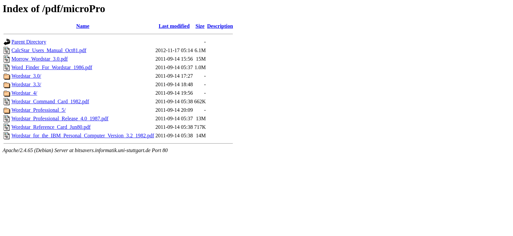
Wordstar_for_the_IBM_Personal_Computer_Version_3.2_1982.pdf (82, 135)
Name (82, 26)
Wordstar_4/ (24, 93)
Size (200, 26)
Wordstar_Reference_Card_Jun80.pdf (51, 127)
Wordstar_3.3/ (26, 84)
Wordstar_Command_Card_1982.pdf (50, 101)
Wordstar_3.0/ (26, 76)
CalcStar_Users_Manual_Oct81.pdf (48, 50)
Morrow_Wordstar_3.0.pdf (39, 59)
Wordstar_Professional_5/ (38, 110)
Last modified (174, 26)
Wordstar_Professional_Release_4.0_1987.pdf (59, 118)
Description (220, 26)
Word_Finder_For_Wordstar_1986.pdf (51, 67)
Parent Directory (28, 42)
